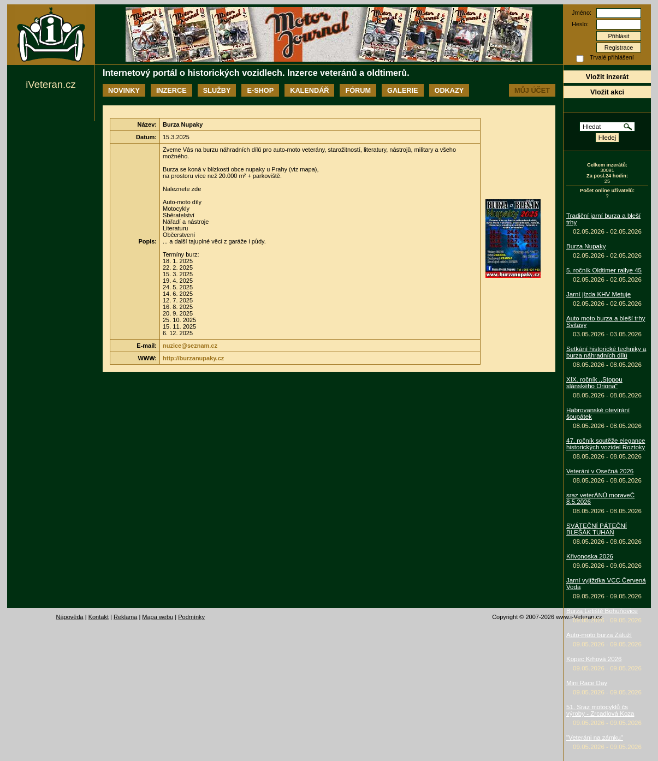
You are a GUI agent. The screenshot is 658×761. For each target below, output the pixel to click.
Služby (217, 90)
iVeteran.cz (50, 84)
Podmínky (191, 617)
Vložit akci (607, 92)
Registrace (618, 47)
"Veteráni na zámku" (594, 737)
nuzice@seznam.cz (190, 345)
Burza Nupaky (586, 246)
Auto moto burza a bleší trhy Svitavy (605, 321)
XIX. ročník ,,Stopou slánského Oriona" (594, 382)
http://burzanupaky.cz (193, 358)
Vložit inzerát (607, 77)
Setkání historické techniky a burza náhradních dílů (606, 352)
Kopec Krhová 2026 (593, 659)
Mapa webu (157, 617)
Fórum (358, 90)
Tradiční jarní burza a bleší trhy (603, 218)
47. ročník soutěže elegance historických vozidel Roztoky (605, 443)
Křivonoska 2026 (589, 556)
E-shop (260, 90)
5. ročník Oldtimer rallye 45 (604, 270)
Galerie (402, 90)
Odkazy (449, 90)
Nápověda (70, 617)
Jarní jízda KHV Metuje (598, 294)
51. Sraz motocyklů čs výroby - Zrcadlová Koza (600, 710)
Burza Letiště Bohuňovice (602, 611)
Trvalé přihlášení (612, 57)
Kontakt (98, 617)
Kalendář (309, 90)
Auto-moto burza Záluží (599, 635)
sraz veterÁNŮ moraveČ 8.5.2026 (600, 498)
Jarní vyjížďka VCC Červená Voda (606, 583)
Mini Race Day (586, 683)
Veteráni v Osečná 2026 (599, 471)
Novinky (124, 90)
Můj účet (532, 90)
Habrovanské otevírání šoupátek (598, 413)
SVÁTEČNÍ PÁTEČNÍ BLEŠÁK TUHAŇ (596, 529)
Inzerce (171, 90)
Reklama (125, 617)
